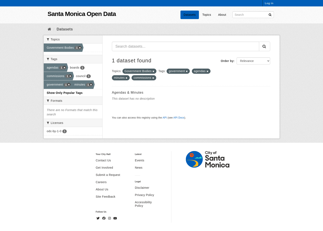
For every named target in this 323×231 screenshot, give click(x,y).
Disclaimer (142, 187)
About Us (102, 189)
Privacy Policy (144, 195)
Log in (269, 3)
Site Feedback (105, 196)
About (222, 14)
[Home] (49, 29)
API (165, 117)
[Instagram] (110, 218)
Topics (206, 14)
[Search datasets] (253, 14)
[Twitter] (99, 218)
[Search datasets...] (185, 46)
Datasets (190, 14)
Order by (227, 61)
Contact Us (103, 160)
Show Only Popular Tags (65, 92)
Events (139, 160)
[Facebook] (104, 218)
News (139, 167)
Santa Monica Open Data (82, 13)
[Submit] (270, 14)
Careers (101, 182)
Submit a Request (108, 175)
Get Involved (104, 167)
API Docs (178, 117)
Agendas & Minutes (127, 92)
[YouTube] (115, 218)
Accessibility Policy (143, 204)
